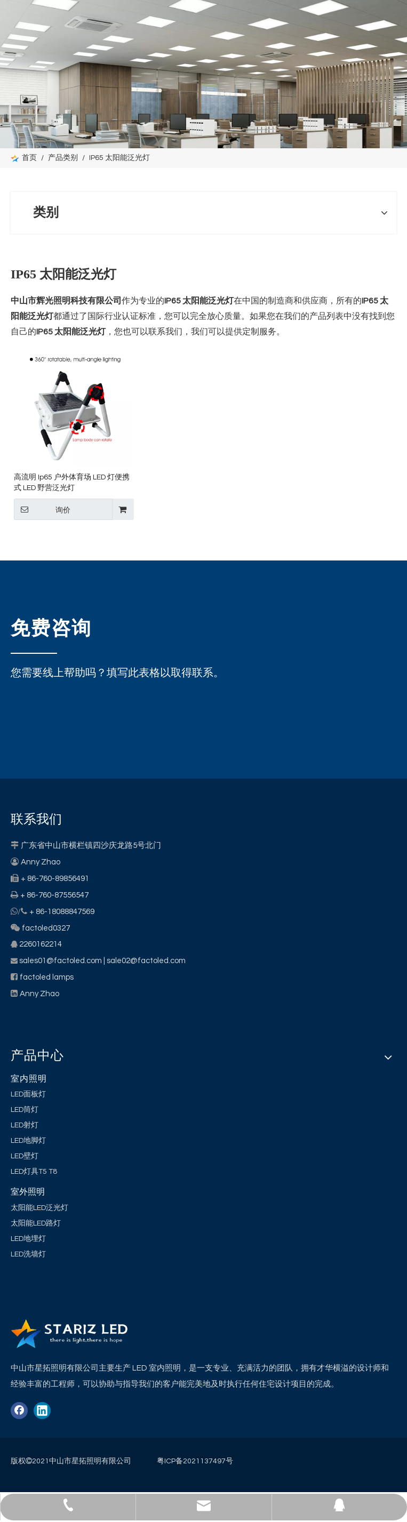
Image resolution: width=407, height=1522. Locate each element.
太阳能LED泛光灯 (39, 1208)
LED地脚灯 (28, 1140)
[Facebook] (19, 1410)
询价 (42, 509)
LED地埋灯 (28, 1239)
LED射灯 (24, 1125)
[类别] (203, 74)
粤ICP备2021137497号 (195, 1461)
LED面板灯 (28, 1094)
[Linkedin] (42, 1410)
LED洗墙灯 (28, 1254)
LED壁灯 (24, 1156)
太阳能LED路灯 (36, 1223)
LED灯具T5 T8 (34, 1171)
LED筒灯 (24, 1110)
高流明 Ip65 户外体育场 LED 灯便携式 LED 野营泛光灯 (72, 483)
